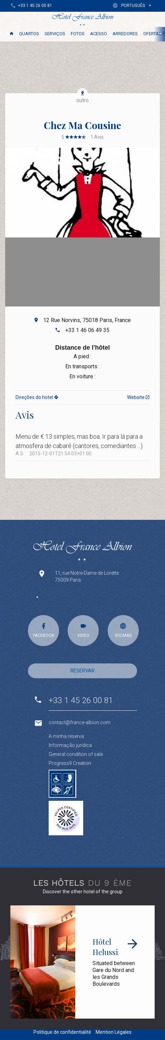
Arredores (125, 33)
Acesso (98, 33)
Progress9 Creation (70, 763)
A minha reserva (66, 736)
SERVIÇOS (55, 33)
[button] (133, 5)
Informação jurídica (70, 745)
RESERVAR (82, 670)
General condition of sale (76, 754)
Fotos (78, 33)
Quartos (29, 33)
